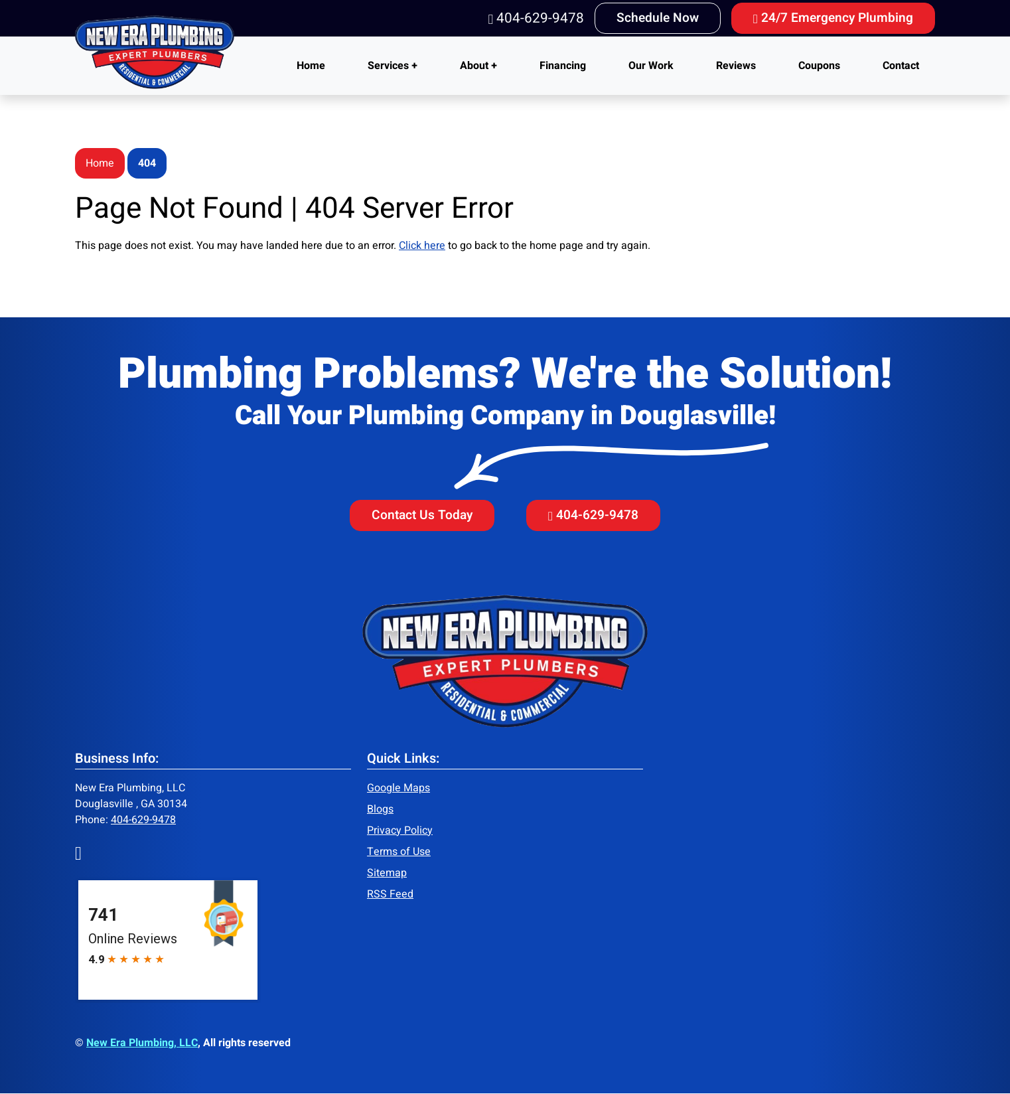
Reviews (736, 66)
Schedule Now (657, 18)
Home (311, 66)
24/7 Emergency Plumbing (833, 18)
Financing (563, 66)
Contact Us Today (422, 515)
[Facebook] (78, 852)
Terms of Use (399, 852)
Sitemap (387, 873)
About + (478, 66)
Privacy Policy (400, 830)
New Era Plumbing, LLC (142, 1043)
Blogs (380, 809)
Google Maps (398, 788)
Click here (422, 246)
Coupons (819, 66)
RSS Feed (390, 894)
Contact (901, 66)
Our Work (651, 66)
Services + (392, 66)
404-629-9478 (536, 18)
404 (147, 163)
